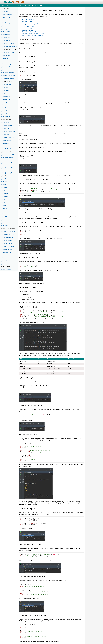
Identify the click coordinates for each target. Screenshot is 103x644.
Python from (4, 220)
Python (3, 5)
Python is (3, 202)
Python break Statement (7, 67)
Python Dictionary (6, 99)
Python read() (4, 258)
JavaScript (30, 5)
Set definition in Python (28, 19)
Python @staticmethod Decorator (7, 164)
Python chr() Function (7, 255)
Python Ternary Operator (8, 43)
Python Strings (5, 108)
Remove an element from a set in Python (32, 35)
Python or (3, 184)
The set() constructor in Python (30, 24)
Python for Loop (5, 61)
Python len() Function (7, 243)
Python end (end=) (6, 26)
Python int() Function (6, 240)
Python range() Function (7, 246)
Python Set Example (27, 28)
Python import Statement (8, 131)
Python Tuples (5, 90)
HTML (19, 5)
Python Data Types (6, 84)
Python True (4, 190)
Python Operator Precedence (9, 46)
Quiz (100, 5)
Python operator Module (7, 137)
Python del (4, 217)
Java (8, 5)
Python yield (4, 211)
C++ (15, 5)
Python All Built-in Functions (8, 231)
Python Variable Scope (7, 125)
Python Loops (4, 58)
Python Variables (5, 37)
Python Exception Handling (8, 146)
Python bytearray (5, 114)
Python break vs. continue (8, 75)
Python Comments (6, 31)
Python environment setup (8, 20)
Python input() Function (7, 237)
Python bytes (4, 111)
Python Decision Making (7, 52)
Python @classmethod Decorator (7, 159)
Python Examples (6, 269)
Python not (4, 187)
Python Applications (6, 14)
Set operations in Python (28, 26)
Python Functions (5, 122)
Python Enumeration (6, 128)
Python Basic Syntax (6, 23)
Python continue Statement (8, 70)
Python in (3, 199)
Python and (4, 181)
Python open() (5, 264)
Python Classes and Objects (9, 155)
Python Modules (5, 134)
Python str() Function (6, 249)
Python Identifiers (5, 34)
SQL (40, 5)
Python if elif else (5, 55)
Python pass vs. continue (8, 78)
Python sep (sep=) (6, 29)
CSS (24, 5)
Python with (4, 208)
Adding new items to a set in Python (31, 23)
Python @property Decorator (9, 173)
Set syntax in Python (27, 21)
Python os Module (6, 140)
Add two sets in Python (28, 30)
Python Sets (4, 93)
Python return (4, 214)
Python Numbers (5, 105)
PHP (36, 5)
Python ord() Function (7, 252)
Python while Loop (6, 64)
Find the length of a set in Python (30, 32)
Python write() (4, 261)
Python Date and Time (7, 143)
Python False (4, 193)
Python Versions (5, 17)
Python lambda (5, 223)
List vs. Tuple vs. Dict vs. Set (9, 102)
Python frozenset (5, 96)
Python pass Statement (7, 72)
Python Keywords (6, 179)
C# (44, 5)
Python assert (4, 225)
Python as (3, 205)
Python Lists (4, 87)
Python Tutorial (5, 11)
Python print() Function (7, 234)
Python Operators (6, 40)
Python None (4, 196)
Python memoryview (6, 116)
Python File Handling (6, 149)
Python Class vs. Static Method (7, 169)
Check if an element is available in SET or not (33, 33)
